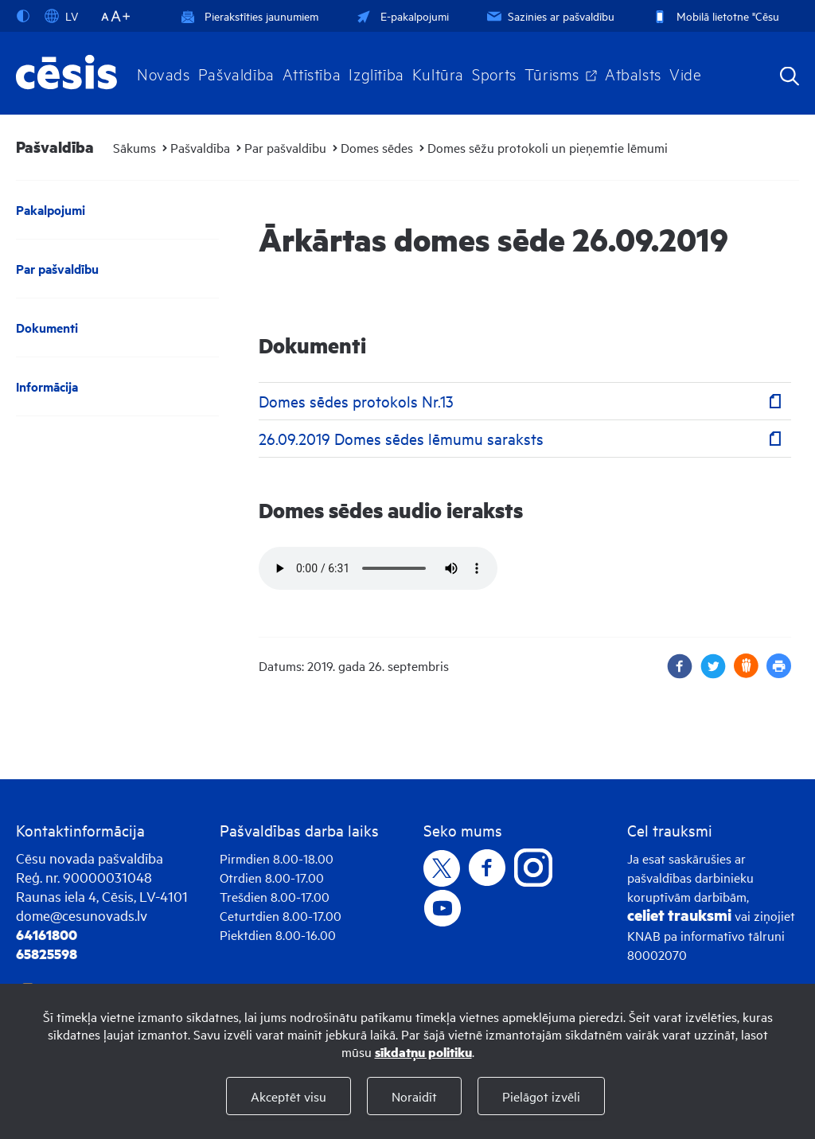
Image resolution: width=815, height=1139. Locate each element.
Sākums (134, 147)
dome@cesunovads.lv (81, 915)
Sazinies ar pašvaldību (549, 15)
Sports (494, 73)
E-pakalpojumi (401, 15)
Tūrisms (551, 73)
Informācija (47, 386)
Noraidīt (414, 1096)
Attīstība (312, 73)
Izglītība (376, 73)
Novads (163, 73)
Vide (685, 73)
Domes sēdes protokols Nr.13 (356, 401)
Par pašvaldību (285, 147)
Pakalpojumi (50, 210)
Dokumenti (47, 327)
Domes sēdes (377, 147)
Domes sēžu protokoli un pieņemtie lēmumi (547, 147)
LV (61, 16)
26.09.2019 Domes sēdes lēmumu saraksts (401, 438)
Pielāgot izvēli (541, 1096)
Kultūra (438, 73)
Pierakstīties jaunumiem (249, 15)
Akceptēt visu (288, 1096)
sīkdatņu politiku (423, 1052)
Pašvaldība (236, 73)
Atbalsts (633, 73)
